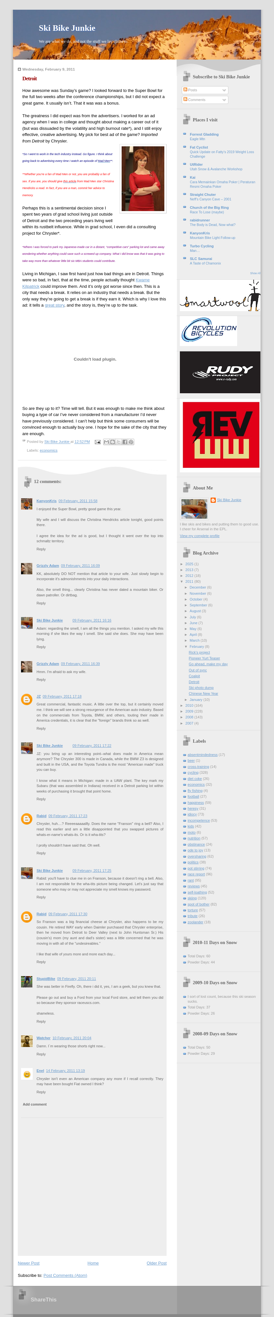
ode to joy (195, 850)
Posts (190, 90)
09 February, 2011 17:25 (91, 870)
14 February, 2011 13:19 (65, 1071)
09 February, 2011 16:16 (91, 620)
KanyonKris (47, 501)
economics (49, 450)
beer (191, 760)
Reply (41, 549)
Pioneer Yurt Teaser (204, 658)
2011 (189, 581)
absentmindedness (203, 755)
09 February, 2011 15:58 (78, 501)
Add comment (35, 1104)
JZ (39, 696)
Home (93, 1263)
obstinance (196, 844)
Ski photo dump (201, 688)
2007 (189, 723)
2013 (189, 570)
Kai (192, 177)
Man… (195, 251)
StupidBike (46, 979)
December (198, 587)
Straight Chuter (203, 195)
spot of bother (199, 904)
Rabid (42, 816)
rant (191, 880)
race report (196, 874)
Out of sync (198, 670)
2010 (189, 705)
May (193, 629)
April (194, 634)
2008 (189, 717)
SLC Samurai (201, 259)
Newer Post (28, 1263)
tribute (193, 916)
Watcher (43, 1038)
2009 (189, 711)
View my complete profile (200, 536)
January (196, 700)
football (193, 796)
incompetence (199, 820)
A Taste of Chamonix (205, 263)
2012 (189, 576)
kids (191, 826)
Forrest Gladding (204, 134)
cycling (193, 772)
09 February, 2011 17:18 (62, 696)
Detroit (194, 682)
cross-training (198, 767)
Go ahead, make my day (208, 664)
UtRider (196, 164)
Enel (40, 1071)
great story (54, 305)
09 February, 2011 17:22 (91, 746)
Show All (255, 273)
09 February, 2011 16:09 (80, 566)
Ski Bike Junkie (67, 28)
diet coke (195, 779)
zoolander (195, 922)
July (193, 617)
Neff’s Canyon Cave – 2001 (210, 199)
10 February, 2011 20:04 (71, 1038)
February (197, 646)
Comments (194, 100)
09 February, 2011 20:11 (76, 979)
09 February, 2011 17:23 (68, 816)
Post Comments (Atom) (65, 1275)
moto (192, 832)
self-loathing (197, 892)
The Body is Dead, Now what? (213, 225)
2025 (189, 564)
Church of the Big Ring (209, 207)
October (196, 599)
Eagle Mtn (197, 139)
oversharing (197, 856)
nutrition (194, 838)
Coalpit (194, 676)
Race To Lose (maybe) (207, 212)
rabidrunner (200, 220)
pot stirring (196, 868)
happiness (196, 803)
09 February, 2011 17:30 (68, 914)
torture (193, 910)
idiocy (192, 814)
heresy (193, 808)
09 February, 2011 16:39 (80, 664)
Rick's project (199, 652)
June (194, 623)
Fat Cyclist (199, 147)
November (198, 593)
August (196, 611)
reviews (194, 886)
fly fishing (195, 791)
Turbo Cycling (202, 246)
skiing (192, 898)
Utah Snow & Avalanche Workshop (216, 169)
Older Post (157, 1263)
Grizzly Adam (48, 566)
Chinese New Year (203, 693)
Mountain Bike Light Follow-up (212, 238)
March (195, 640)
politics (193, 862)
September (199, 605)
